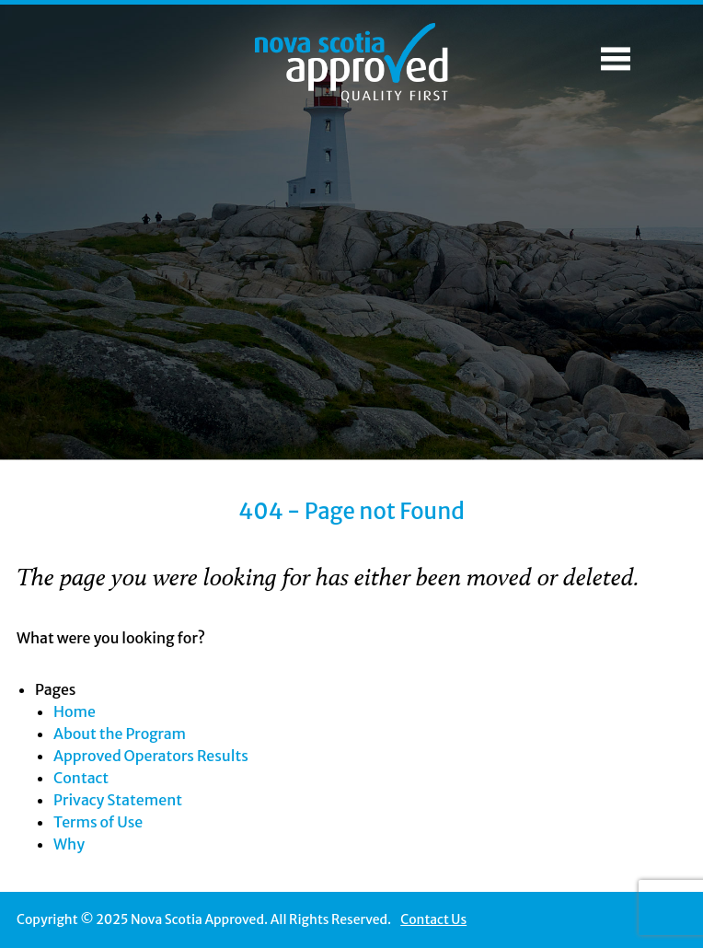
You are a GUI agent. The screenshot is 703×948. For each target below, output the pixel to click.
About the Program (119, 733)
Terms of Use (98, 822)
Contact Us (433, 919)
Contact (81, 778)
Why (69, 844)
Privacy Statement (117, 800)
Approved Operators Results (150, 755)
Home (74, 711)
